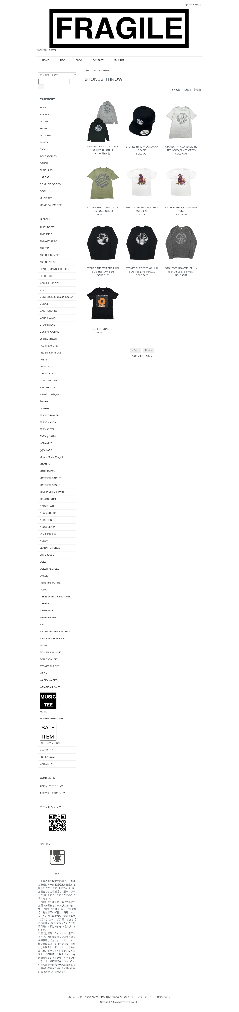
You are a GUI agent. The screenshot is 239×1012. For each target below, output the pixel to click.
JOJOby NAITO (48, 436)
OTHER (44, 163)
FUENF (44, 359)
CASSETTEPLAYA (49, 283)
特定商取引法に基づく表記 (115, 997)
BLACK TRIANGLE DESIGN (54, 269)
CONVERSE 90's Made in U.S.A (56, 297)
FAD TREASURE (49, 345)
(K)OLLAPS (46, 450)
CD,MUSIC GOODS (50, 184)
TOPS (43, 107)
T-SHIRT (44, 128)
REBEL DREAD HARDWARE (55, 596)
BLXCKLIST (46, 276)
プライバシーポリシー (142, 997)
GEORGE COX (48, 373)
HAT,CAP (44, 177)
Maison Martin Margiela (52, 457)
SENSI (43, 645)
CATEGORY (46, 764)
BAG (42, 149)
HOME (43, 60)
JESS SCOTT (47, 429)
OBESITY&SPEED (49, 568)
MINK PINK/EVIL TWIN (52, 492)
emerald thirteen (48, 338)
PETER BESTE (48, 617)
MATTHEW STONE (50, 485)
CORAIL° (44, 304)
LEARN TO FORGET (51, 547)
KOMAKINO (46, 443)
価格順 (187, 89)
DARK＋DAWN (48, 317)
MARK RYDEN (47, 471)
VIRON (43, 673)
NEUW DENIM (47, 527)
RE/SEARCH (46, 610)
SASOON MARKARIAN (52, 638)
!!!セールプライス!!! (50, 734)
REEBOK (44, 603)
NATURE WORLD (49, 506)
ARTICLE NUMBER (50, 255)
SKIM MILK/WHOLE (50, 652)
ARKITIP (44, 248)
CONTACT (96, 60)
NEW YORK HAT (49, 513)
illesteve (44, 401)
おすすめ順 (175, 89)
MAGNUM (45, 464)
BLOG (76, 60)
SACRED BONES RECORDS (55, 631)
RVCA (43, 624)
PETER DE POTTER (51, 582)
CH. (42, 290)
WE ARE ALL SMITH (50, 687)
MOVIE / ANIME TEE (51, 205)
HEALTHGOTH (48, 387)
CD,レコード (46, 750)
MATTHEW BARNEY (51, 478)
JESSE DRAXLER (49, 415)
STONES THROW (101, 70)
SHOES (44, 142)
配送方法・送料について (52, 793)
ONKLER (44, 575)
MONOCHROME (48, 499)
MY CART (116, 60)
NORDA (44, 541)
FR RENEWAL (47, 757)
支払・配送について (88, 997)
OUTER (44, 121)
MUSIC (48, 703)
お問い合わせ (164, 997)
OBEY (43, 561)
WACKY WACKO (49, 680)
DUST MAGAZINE (49, 331)
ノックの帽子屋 (48, 534)
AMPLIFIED (46, 234)
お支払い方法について (51, 786)
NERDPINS (46, 520)
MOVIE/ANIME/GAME (51, 718)
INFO (60, 60)
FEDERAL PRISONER (51, 352)
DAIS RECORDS (49, 311)
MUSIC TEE (46, 198)
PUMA (43, 589)
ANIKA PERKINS (49, 241)
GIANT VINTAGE (49, 380)
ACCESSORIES (48, 156)
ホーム (87, 70)
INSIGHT (44, 408)
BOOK (43, 191)
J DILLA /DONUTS (102, 329)
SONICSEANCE (48, 659)
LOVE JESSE (47, 554)
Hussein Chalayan (49, 394)
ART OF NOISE (48, 262)
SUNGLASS (46, 170)
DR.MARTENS (47, 324)
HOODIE (44, 114)
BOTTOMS (45, 135)
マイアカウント (192, 5)
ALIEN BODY (47, 227)
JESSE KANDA (48, 422)
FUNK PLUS (46, 366)
